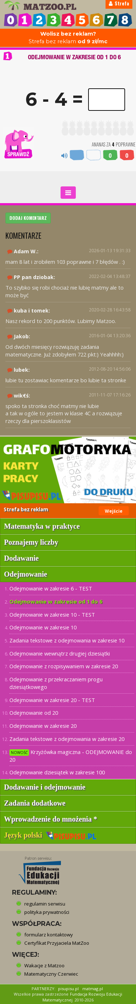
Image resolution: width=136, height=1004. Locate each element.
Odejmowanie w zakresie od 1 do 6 (55, 601)
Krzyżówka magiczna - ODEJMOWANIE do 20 (70, 755)
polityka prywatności (46, 912)
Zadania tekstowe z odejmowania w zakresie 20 (66, 738)
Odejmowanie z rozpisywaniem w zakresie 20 (63, 666)
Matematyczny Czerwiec (51, 974)
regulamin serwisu (44, 903)
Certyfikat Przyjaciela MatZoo (56, 943)
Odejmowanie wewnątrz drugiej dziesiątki (59, 653)
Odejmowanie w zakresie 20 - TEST (52, 699)
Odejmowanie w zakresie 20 (43, 725)
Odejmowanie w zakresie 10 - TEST (52, 614)
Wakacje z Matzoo (44, 965)
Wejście (114, 511)
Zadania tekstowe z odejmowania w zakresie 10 (66, 640)
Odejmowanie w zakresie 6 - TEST (50, 588)
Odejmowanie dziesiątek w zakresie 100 (57, 772)
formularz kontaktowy (48, 934)
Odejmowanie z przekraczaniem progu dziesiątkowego (56, 683)
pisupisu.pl (68, 988)
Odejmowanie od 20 (33, 712)
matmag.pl (92, 988)
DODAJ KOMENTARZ (28, 218)
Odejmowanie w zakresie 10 (43, 627)
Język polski (50, 835)
